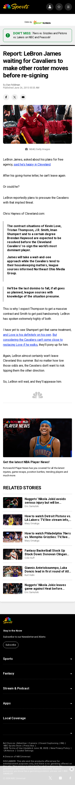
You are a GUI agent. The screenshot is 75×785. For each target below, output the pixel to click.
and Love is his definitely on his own (27, 335)
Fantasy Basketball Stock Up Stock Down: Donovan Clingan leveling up (46, 552)
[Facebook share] (6, 97)
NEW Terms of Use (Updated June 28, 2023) (26, 748)
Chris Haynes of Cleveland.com (23, 213)
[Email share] (23, 97)
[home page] (16, 7)
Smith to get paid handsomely (39, 314)
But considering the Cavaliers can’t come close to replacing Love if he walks (33, 340)
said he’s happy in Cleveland (32, 164)
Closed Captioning (48, 743)
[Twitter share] (14, 97)
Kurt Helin (30, 575)
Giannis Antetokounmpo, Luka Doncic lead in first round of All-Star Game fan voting (47, 569)
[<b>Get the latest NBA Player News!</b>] (37, 437)
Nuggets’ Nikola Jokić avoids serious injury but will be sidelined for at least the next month (46, 500)
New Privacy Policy (60, 748)
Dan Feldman (13, 85)
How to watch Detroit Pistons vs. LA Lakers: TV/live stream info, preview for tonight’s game (48, 518)
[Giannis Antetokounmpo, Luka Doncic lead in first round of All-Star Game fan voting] (12, 571)
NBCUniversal (23, 756)
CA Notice (9, 750)
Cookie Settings (25, 750)
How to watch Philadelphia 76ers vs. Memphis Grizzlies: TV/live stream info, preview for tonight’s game (48, 535)
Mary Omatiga (32, 523)
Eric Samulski (32, 506)
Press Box (29, 745)
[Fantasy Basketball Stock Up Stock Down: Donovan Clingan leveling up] (12, 554)
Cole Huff (30, 558)
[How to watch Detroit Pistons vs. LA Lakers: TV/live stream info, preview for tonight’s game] (12, 519)
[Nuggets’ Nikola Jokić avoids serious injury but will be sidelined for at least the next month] (12, 502)
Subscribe (11, 645)
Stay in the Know (12, 630)
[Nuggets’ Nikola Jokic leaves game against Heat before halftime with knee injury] (12, 588)
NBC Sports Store (13, 745)
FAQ (62, 743)
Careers (33, 743)
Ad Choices (9, 743)
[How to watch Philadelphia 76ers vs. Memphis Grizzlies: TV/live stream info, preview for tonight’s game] (12, 537)
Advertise (22, 743)
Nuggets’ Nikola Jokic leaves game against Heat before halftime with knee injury (45, 586)
